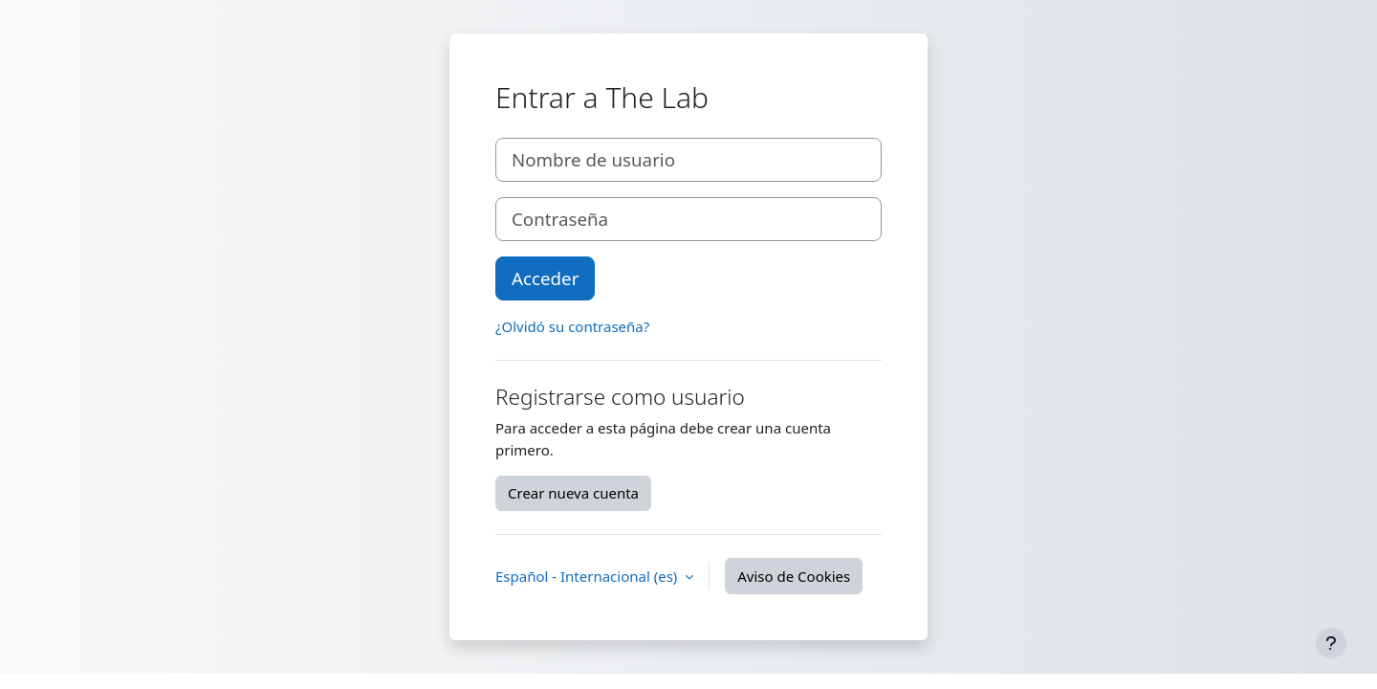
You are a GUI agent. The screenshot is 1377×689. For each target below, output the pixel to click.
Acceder (545, 278)
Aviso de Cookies (793, 576)
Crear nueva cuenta (573, 492)
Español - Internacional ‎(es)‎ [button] (588, 576)
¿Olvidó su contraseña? (572, 326)
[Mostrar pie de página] (1331, 643)
